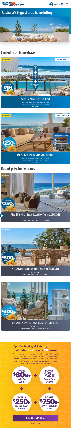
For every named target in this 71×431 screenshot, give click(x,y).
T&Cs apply (35, 423)
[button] (54, 4)
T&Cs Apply (35, 106)
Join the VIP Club (35, 418)
